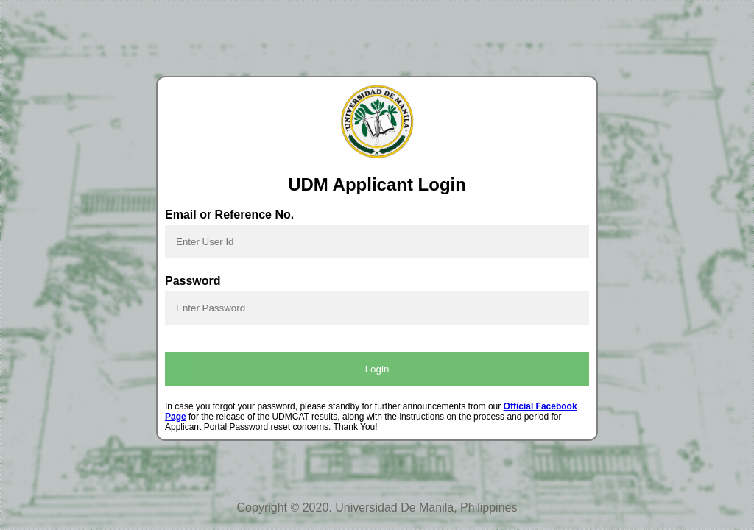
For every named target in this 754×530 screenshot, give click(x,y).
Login (377, 369)
